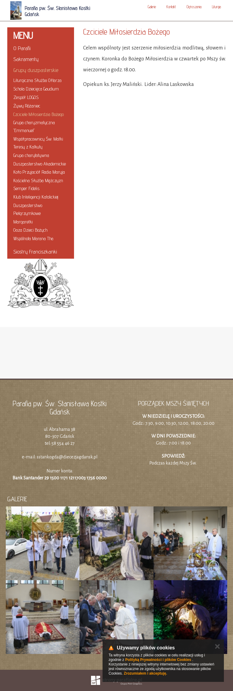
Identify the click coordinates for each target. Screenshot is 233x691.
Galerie (152, 6)
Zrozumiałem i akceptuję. (145, 673)
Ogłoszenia (194, 6)
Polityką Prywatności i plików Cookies (158, 660)
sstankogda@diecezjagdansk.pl (67, 456)
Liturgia (216, 6)
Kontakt (171, 6)
